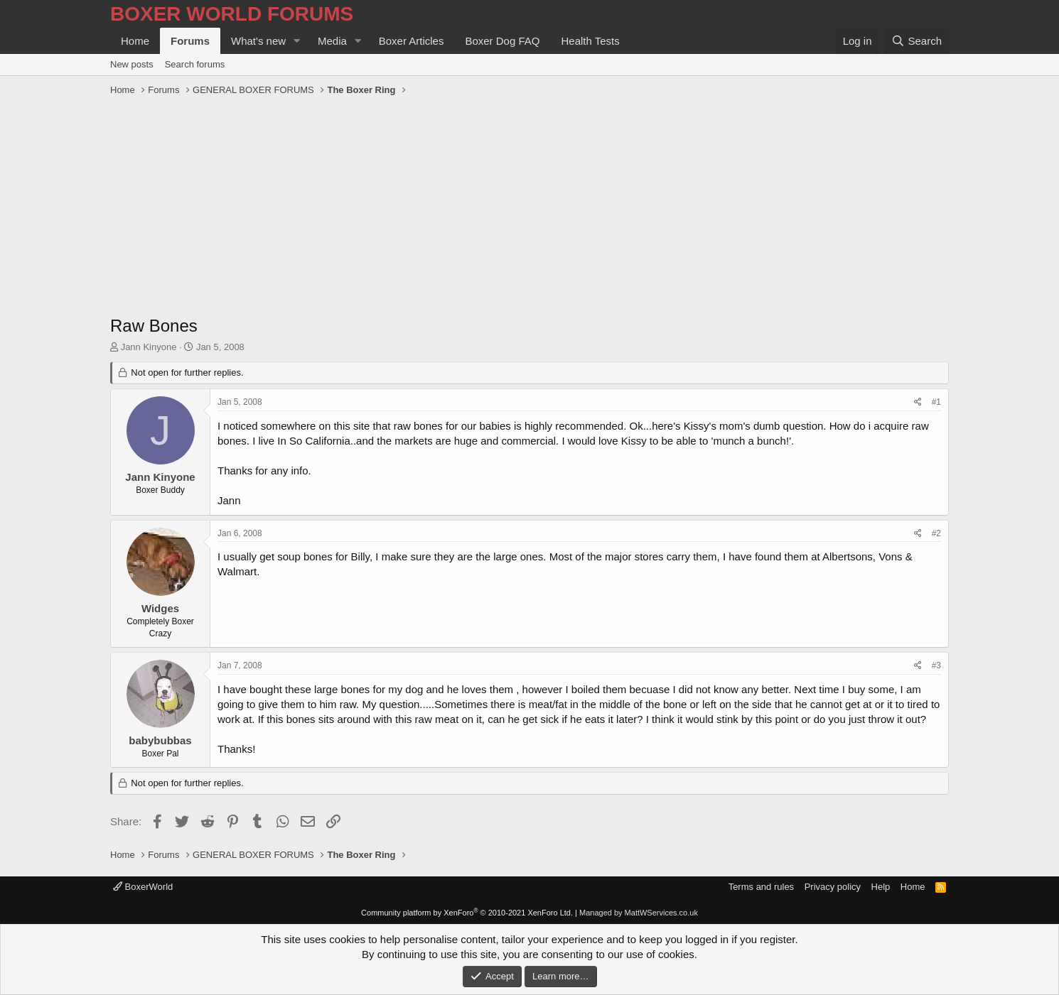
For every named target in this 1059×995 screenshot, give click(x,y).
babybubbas (160, 740)
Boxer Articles (411, 41)
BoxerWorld (143, 886)
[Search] (916, 41)
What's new (258, 41)
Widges (160, 608)
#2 (936, 533)
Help (881, 886)
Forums (190, 41)
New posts (132, 64)
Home (135, 41)
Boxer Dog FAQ (502, 41)
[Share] (918, 402)
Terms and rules (761, 886)
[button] (297, 41)
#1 (936, 402)
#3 (936, 665)
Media (332, 41)
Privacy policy (833, 886)
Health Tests (590, 41)
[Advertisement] (529, 207)
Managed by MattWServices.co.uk (638, 912)
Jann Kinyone (149, 347)
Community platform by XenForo (467, 912)
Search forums (195, 64)
